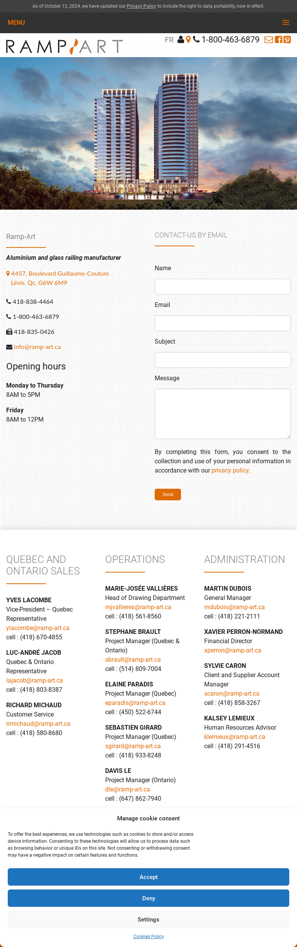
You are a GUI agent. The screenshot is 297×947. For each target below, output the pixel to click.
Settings (148, 919)
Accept (149, 877)
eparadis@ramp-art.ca (135, 702)
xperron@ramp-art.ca (232, 650)
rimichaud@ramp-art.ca (38, 723)
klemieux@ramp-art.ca (234, 736)
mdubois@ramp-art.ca (234, 607)
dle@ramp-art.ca (127, 789)
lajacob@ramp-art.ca (34, 680)
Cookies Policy (148, 936)
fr (169, 39)
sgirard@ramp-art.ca (133, 746)
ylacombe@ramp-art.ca (38, 628)
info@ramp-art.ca (37, 346)
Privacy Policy (141, 6)
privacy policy (230, 470)
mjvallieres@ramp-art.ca (138, 607)
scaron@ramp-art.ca (231, 693)
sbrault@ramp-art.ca (133, 659)
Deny (148, 898)
